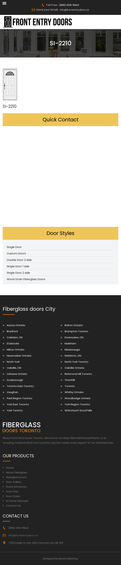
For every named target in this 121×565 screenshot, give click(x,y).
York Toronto (15, 410)
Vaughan (12, 392)
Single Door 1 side (18, 266)
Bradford (12, 331)
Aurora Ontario (16, 325)
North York (13, 361)
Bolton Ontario (74, 325)
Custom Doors (16, 253)
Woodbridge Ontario (78, 398)
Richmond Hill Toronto (78, 374)
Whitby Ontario (74, 392)
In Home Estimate (17, 501)
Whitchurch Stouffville (78, 410)
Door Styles (13, 496)
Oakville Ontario (74, 368)
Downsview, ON (74, 337)
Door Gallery (13, 482)
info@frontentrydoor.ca (74, 9)
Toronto (70, 386)
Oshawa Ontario (17, 374)
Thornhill (70, 380)
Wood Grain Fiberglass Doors (26, 279)
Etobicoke (13, 343)
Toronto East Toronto (20, 386)
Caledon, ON (15, 337)
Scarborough (15, 380)
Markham (70, 343)
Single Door (14, 247)
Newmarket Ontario (19, 355)
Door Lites (12, 491)
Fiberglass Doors (16, 477)
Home (10, 467)
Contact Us (13, 505)
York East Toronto (18, 404)
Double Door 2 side (19, 260)
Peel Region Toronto (19, 398)
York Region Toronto (77, 404)
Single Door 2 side (18, 273)
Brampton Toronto (76, 331)
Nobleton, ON (73, 355)
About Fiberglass (16, 472)
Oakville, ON (14, 368)
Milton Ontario (15, 349)
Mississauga (72, 349)
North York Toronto (76, 361)
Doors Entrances (16, 486)
